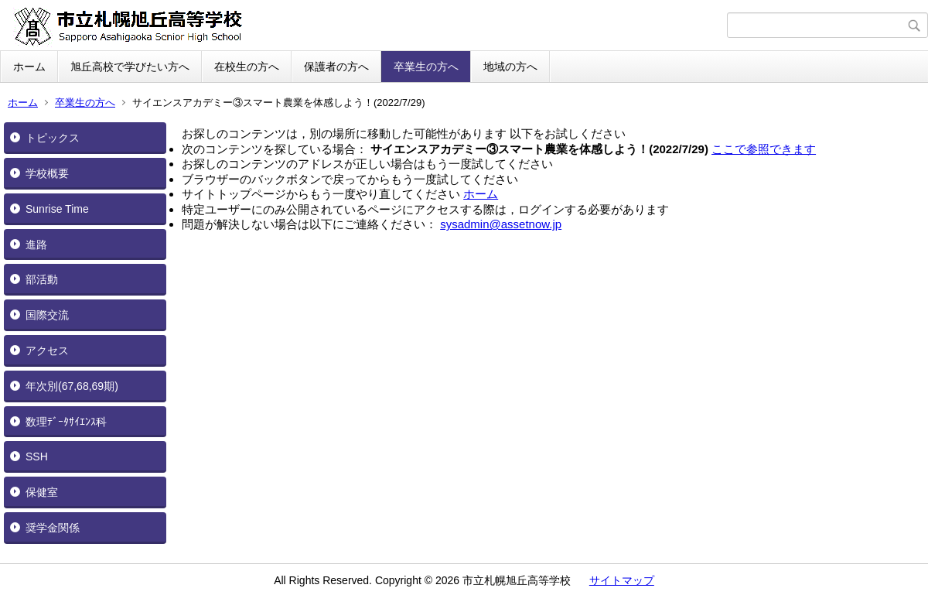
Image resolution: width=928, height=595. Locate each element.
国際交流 (47, 315)
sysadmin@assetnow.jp (500, 224)
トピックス (53, 138)
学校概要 (47, 173)
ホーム (29, 66)
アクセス (47, 350)
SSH (37, 456)
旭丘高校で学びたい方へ (129, 66)
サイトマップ (621, 580)
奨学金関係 (53, 527)
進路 (36, 244)
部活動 (42, 279)
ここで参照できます (763, 149)
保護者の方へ (336, 66)
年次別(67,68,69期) (72, 386)
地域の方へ (510, 66)
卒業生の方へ (426, 66)
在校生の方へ (246, 66)
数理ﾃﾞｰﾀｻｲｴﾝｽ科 (66, 421)
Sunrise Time (57, 209)
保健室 (42, 492)
